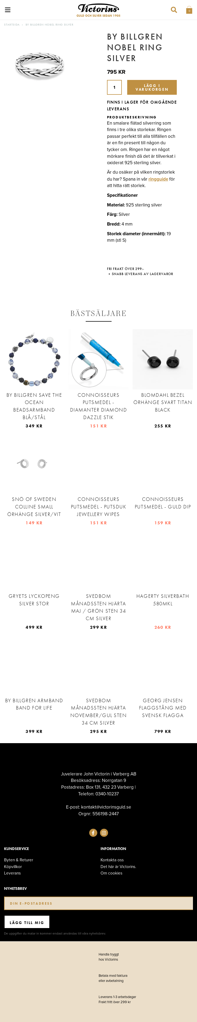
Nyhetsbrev (15, 888)
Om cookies (111, 873)
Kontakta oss (112, 860)
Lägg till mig (27, 922)
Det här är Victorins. (118, 866)
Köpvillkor (13, 866)
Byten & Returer (18, 860)
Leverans (12, 873)
